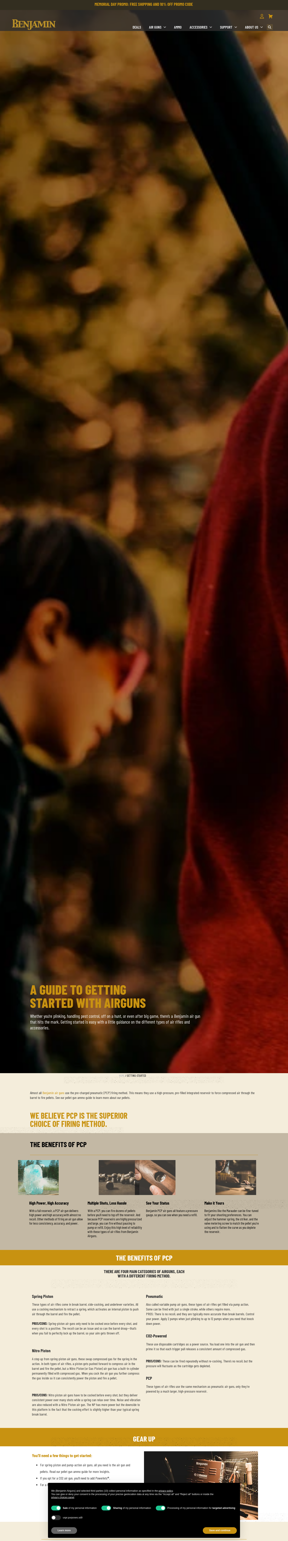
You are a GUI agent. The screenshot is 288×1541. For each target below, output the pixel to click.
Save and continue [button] (219, 1530)
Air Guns (157, 27)
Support (228, 27)
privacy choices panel (62, 1497)
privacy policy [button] (166, 1490)
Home (122, 1075)
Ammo (178, 27)
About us (254, 27)
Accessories (201, 27)
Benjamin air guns (53, 1093)
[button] (270, 27)
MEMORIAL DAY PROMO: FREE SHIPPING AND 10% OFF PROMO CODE (144, 4)
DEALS (137, 27)
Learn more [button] (64, 1530)
